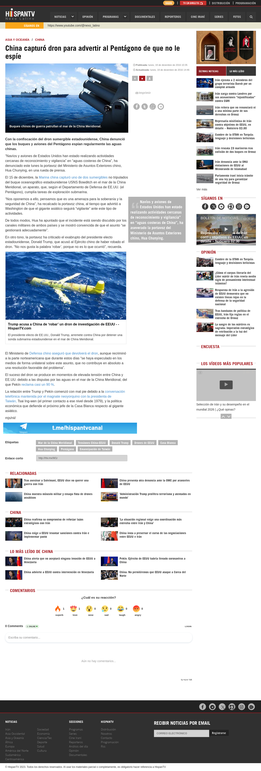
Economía (43, 733)
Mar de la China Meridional (55, 442)
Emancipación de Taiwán (95, 449)
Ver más (201, 189)
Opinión (74, 750)
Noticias (60, 16)
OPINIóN (87, 16)
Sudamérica (13, 754)
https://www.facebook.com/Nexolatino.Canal (77, 25)
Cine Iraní (198, 16)
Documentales (145, 16)
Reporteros (173, 16)
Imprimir (143, 92)
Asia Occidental (15, 733)
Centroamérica (14, 759)
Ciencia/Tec (44, 737)
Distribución (221, 3)
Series (218, 16)
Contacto (106, 737)
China (39, 39)
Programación (246, 3)
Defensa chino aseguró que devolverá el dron (63, 353)
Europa (9, 746)
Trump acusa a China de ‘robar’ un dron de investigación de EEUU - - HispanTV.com (63, 326)
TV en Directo (193, 3)
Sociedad (43, 729)
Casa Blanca (168, 442)
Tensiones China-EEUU (92, 442)
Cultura (42, 750)
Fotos (237, 16)
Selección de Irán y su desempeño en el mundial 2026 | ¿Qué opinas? (222, 407)
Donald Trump (120, 442)
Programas (111, 16)
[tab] (211, 71)
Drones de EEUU (144, 442)
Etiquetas (12, 442)
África (9, 742)
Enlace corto (14, 458)
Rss (103, 746)
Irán (7, 729)
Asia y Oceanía (17, 39)
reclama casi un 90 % (37, 384)
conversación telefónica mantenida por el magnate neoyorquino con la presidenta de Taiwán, (65, 396)
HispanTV (20, 13)
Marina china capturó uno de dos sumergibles (73, 177)
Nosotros (106, 733)
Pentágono (67, 449)
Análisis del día (78, 746)
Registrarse (219, 732)
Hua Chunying (46, 449)
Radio (168, 3)
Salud (40, 746)
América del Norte (16, 750)
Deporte (42, 742)
